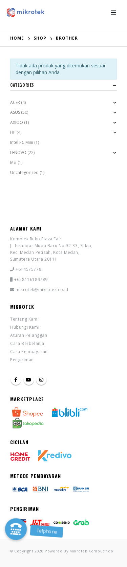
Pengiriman (22, 360)
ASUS (15, 112)
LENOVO (18, 152)
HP (13, 132)
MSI (13, 162)
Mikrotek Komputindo (91, 550)
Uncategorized (24, 172)
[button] (16, 529)
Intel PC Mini (21, 142)
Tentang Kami (24, 319)
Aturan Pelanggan (28, 335)
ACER (15, 102)
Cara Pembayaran (29, 351)
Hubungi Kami (24, 327)
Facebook (16, 380)
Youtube (29, 380)
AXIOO (16, 122)
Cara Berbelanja (27, 343)
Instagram (41, 380)
